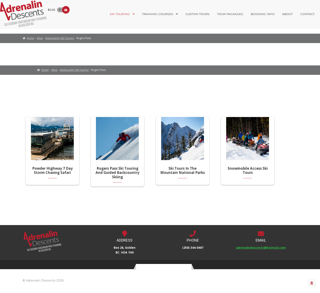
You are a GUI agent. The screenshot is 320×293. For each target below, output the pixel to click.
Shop (40, 38)
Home (30, 38)
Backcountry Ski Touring (60, 38)
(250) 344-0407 (192, 249)
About (287, 14)
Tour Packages (230, 14)
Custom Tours (197, 14)
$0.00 (56, 9)
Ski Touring (120, 14)
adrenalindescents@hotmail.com (261, 249)
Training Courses (157, 14)
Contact (307, 14)
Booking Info (263, 14)
